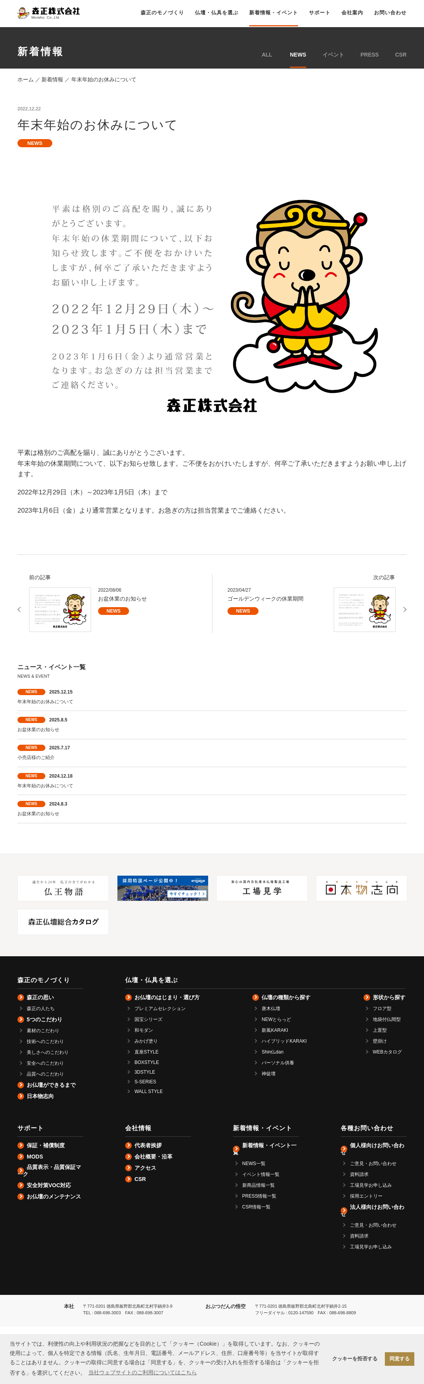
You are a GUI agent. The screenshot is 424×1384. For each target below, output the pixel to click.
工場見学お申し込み (371, 1185)
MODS (35, 1156)
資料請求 (359, 1174)
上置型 (380, 1030)
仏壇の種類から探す (286, 997)
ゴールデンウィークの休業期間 (265, 599)
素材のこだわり (43, 1030)
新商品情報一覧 (258, 1185)
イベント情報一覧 (260, 1174)
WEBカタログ (387, 1052)
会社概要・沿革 (153, 1156)
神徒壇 (269, 1073)
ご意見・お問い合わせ (373, 1163)
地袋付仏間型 (387, 1019)
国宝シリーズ (148, 1019)
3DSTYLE (144, 1072)
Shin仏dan (272, 1052)
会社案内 (352, 12)
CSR (401, 55)
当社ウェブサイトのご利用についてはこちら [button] (142, 1372)
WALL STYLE (148, 1091)
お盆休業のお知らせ (122, 599)
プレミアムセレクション (160, 1008)
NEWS (298, 55)
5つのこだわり (44, 1019)
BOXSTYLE (146, 1062)
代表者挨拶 (148, 1145)
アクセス (145, 1168)
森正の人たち (41, 1008)
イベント (333, 55)
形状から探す (389, 997)
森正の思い (40, 997)
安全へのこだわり (45, 1063)
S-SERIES (145, 1081)
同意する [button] (400, 1359)
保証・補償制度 (46, 1145)
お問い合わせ (390, 12)
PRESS (369, 55)
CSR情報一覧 (256, 1207)
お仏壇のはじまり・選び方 (167, 997)
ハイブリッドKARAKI (284, 1041)
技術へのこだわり (45, 1041)
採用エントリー (366, 1196)
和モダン (143, 1030)
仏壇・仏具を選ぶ (216, 12)
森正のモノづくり (162, 12)
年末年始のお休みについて (45, 701)
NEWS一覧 (253, 1163)
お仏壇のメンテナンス (54, 1196)
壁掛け (380, 1041)
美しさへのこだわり (48, 1052)
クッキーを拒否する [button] (354, 1359)
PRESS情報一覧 (259, 1196)
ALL (267, 55)
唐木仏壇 (271, 1008)
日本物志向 (40, 1096)
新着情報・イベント (273, 12)
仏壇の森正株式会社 (48, 13)
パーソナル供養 (278, 1063)
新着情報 (52, 79)
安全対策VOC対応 (49, 1185)
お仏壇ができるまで (51, 1085)
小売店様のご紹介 (36, 757)
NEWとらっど (276, 1019)
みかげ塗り (146, 1041)
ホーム (25, 79)
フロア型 (382, 1008)
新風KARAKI (275, 1030)
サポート (320, 12)
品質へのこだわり (45, 1074)
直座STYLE (146, 1052)
